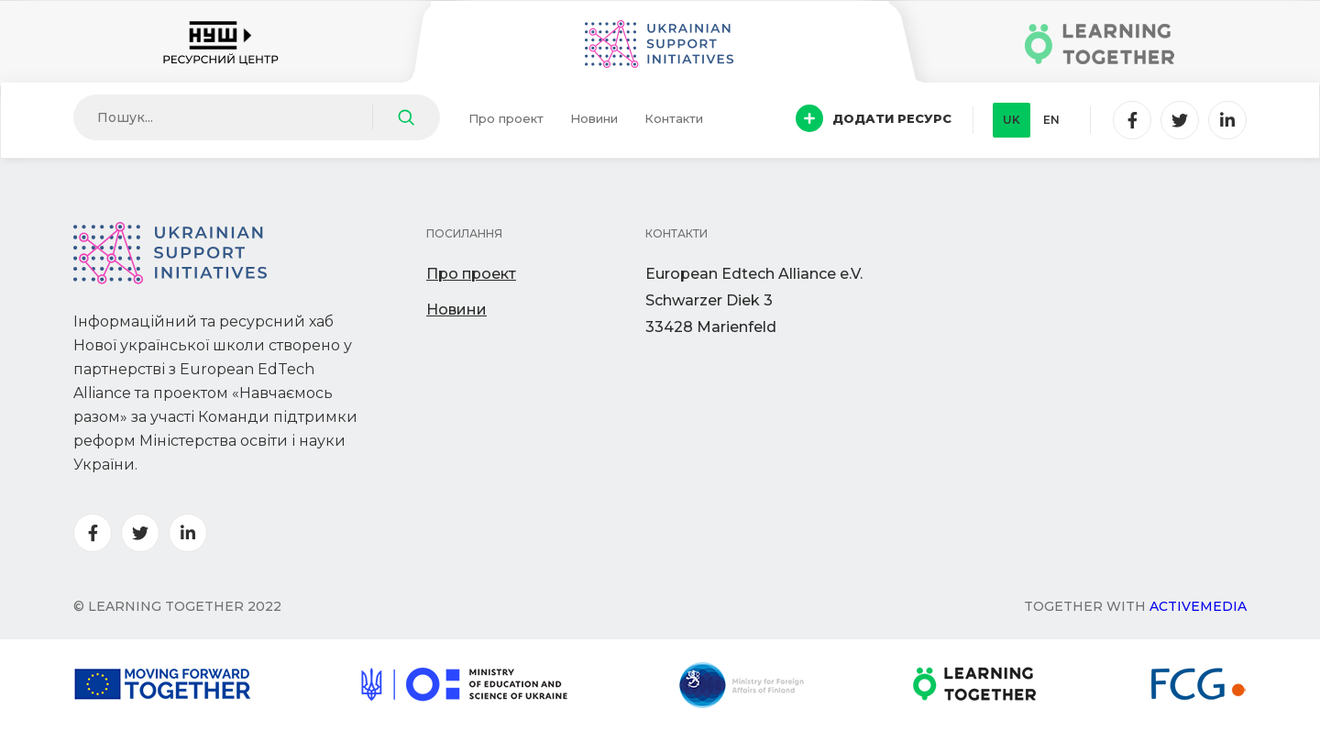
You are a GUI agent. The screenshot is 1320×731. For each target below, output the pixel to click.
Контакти (673, 118)
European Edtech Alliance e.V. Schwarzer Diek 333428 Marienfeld (754, 300)
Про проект (506, 118)
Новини (594, 118)
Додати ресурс (874, 118)
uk (1011, 120)
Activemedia (1198, 606)
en (1051, 120)
